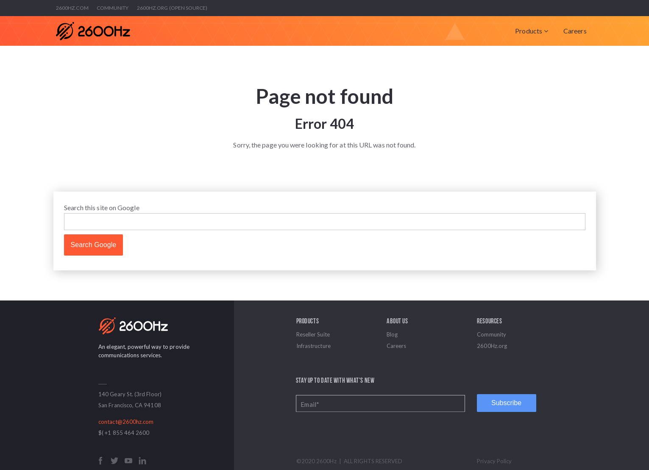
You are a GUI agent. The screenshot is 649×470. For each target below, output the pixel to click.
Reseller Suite (313, 334)
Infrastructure (313, 345)
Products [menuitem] (528, 31)
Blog (392, 334)
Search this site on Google (101, 207)
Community (113, 8)
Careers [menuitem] (575, 31)
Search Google (94, 244)
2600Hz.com (72, 8)
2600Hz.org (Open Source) (172, 8)
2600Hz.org (492, 345)
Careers (397, 345)
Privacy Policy (494, 461)
